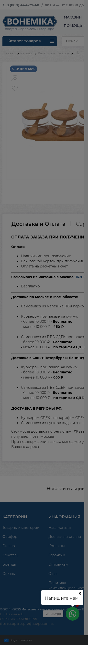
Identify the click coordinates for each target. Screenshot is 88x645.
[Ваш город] (79, 593)
